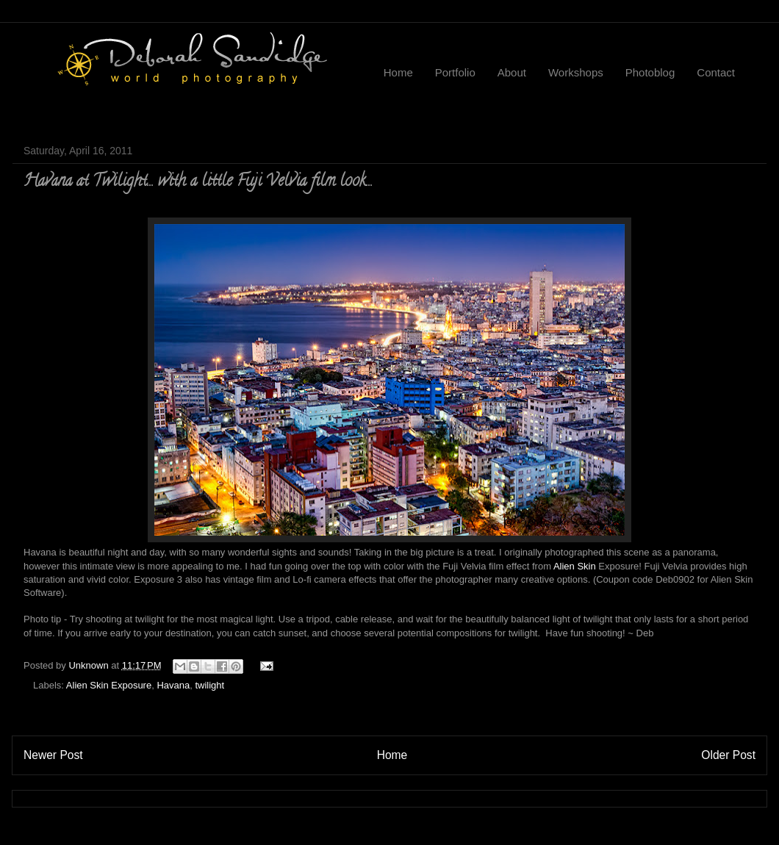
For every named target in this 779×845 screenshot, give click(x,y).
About (512, 72)
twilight (209, 685)
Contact (716, 72)
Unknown (89, 665)
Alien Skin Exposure (108, 685)
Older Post (728, 755)
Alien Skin (574, 566)
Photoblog (650, 72)
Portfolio (455, 72)
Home (398, 72)
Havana (173, 685)
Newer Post (53, 755)
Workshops (575, 72)
